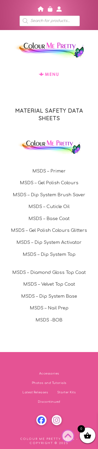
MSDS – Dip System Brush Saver (49, 194)
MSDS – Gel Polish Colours (49, 182)
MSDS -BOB (49, 320)
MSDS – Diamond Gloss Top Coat (49, 272)
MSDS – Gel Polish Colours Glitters (49, 230)
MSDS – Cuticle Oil (49, 206)
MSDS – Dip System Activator (49, 242)
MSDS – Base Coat (49, 218)
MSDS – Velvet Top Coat (49, 284)
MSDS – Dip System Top (49, 254)
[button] (49, 74)
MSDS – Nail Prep (49, 308)
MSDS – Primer (49, 171)
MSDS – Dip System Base (49, 296)
